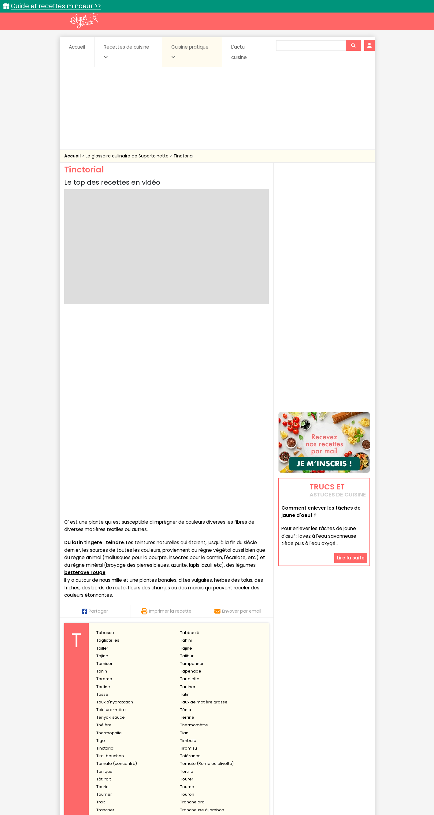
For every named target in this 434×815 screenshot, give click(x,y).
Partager (95, 412)
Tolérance (190, 557)
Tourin (102, 588)
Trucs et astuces (303, 718)
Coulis (349, 731)
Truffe (185, 649)
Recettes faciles (134, 718)
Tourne (187, 588)
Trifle (101, 626)
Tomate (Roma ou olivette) (207, 565)
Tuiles (102, 665)
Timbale (188, 541)
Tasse (102, 495)
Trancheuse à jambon (202, 611)
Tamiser (104, 464)
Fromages (238, 737)
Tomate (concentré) (116, 565)
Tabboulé (189, 434)
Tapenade (190, 472)
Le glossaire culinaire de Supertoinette (128, 156)
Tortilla (186, 572)
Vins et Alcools (314, 743)
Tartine (103, 488)
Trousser (105, 641)
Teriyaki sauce (110, 518)
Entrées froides (203, 737)
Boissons (173, 731)
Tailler (102, 449)
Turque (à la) (109, 672)
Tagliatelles (107, 441)
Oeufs (316, 737)
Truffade (104, 649)
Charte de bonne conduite (311, 791)
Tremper (189, 618)
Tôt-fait (103, 580)
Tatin (185, 495)
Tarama (104, 480)
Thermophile (109, 534)
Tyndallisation (193, 672)
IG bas (265, 737)
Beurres (146, 731)
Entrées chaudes (162, 737)
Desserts (80, 737)
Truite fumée (192, 657)
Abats (81, 731)
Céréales (201, 731)
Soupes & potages (218, 743)
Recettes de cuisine (126, 52)
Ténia (185, 511)
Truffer (102, 657)
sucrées (255, 743)
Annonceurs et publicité (95, 791)
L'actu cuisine (239, 52)
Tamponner (192, 464)
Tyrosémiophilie (112, 680)
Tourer (186, 580)
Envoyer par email (237, 412)
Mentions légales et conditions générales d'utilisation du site (215, 791)
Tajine (186, 449)
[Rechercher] (353, 45)
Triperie (187, 626)
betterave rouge (85, 374)
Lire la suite (351, 520)
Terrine (187, 518)
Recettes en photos (190, 718)
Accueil (77, 47)
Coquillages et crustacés (308, 731)
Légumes (291, 737)
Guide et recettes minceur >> (56, 6)
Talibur (187, 457)
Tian (184, 534)
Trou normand (194, 634)
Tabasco (105, 434)
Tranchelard (192, 603)
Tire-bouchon (110, 557)
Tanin (101, 472)
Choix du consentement (288, 796)
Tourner (104, 595)
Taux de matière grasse (204, 503)
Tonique (104, 572)
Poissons (132, 743)
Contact (137, 791)
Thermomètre (194, 526)
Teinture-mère (111, 511)
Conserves (262, 731)
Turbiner (188, 665)
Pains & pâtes (345, 737)
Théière (104, 526)
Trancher (105, 611)
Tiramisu (188, 549)
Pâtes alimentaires (94, 743)
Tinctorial (183, 156)
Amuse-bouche (113, 731)
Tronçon (104, 634)
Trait (100, 603)
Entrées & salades (117, 737)
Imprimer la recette (166, 412)
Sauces (182, 743)
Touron (187, 595)
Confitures (231, 731)
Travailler (105, 618)
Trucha (187, 641)
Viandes (282, 743)
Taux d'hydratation (114, 503)
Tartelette (189, 480)
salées (158, 743)
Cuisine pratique (190, 52)
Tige (100, 541)
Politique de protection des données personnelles (204, 796)
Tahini (186, 441)
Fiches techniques (248, 718)
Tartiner (187, 488)
